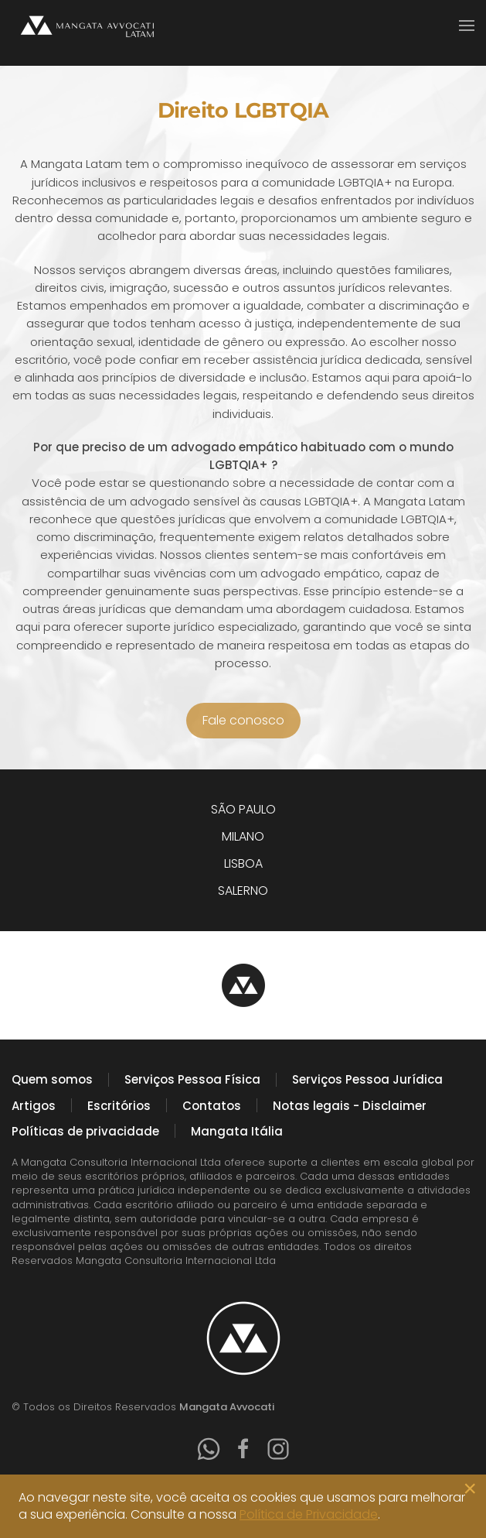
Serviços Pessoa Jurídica (367, 1079)
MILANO (243, 836)
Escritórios (119, 1106)
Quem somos (52, 1079)
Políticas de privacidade (85, 1131)
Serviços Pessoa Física (192, 1079)
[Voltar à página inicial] (89, 25)
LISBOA (243, 863)
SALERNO (243, 890)
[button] (466, 25)
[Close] (470, 1488)
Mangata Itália (237, 1131)
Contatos (211, 1106)
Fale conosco (243, 720)
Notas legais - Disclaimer (350, 1106)
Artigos (34, 1106)
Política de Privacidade (309, 1514)
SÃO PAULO (243, 809)
